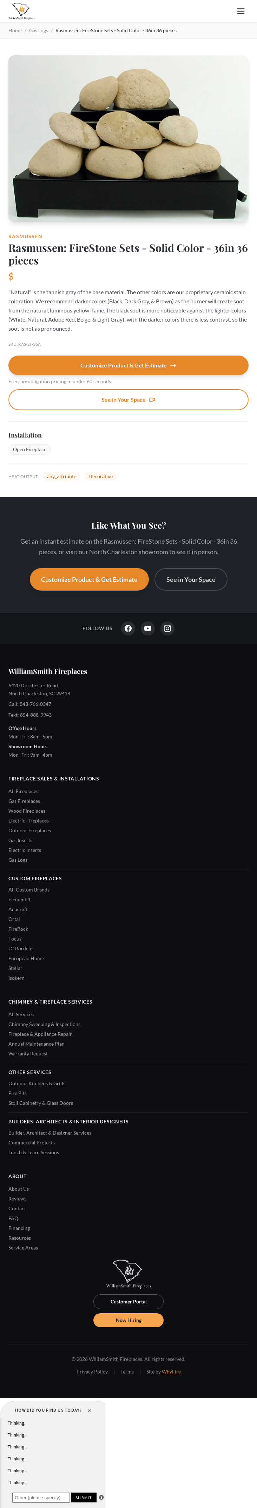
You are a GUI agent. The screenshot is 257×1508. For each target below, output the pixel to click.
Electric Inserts (24, 850)
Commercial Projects (31, 1142)
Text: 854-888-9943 (30, 715)
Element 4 (19, 899)
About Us (18, 1189)
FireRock (18, 929)
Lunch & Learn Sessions (33, 1152)
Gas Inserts (20, 840)
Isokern (16, 978)
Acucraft (18, 909)
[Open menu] (241, 11)
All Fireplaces (23, 791)
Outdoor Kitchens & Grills (36, 1083)
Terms (127, 1372)
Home (15, 30)
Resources (19, 1238)
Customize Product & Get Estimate (128, 365)
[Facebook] (128, 628)
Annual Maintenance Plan (36, 1044)
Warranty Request (28, 1053)
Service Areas (23, 1248)
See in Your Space (128, 399)
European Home (26, 958)
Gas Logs (38, 30)
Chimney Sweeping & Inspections (44, 1024)
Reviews (17, 1198)
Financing (19, 1228)
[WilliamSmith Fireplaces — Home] (21, 11)
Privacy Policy (92, 1372)
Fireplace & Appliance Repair (40, 1034)
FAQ (13, 1218)
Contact (17, 1208)
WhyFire (171, 1372)
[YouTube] (148, 628)
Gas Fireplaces (24, 801)
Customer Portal (129, 1301)
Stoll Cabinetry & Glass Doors (40, 1103)
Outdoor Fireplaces (29, 830)
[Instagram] (167, 628)
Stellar (15, 968)
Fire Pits (17, 1093)
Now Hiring (128, 1320)
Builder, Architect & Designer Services (49, 1133)
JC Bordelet (21, 948)
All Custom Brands (29, 890)
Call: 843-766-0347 (29, 704)
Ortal (14, 919)
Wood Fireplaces (26, 811)
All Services (21, 1014)
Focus (14, 939)
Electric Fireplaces (28, 821)
